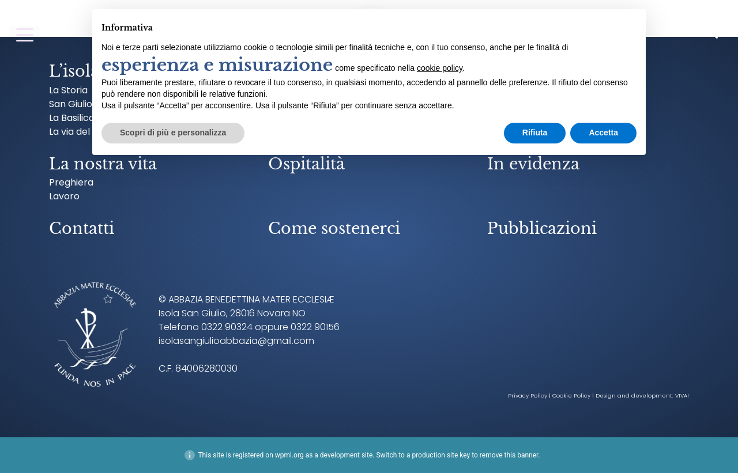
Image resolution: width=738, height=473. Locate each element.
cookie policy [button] (439, 68)
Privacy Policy (527, 395)
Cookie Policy (571, 395)
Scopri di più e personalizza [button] (173, 132)
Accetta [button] (603, 132)
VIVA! (682, 395)
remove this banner (509, 455)
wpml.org (289, 455)
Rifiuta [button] (535, 132)
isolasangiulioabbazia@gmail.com (236, 340)
